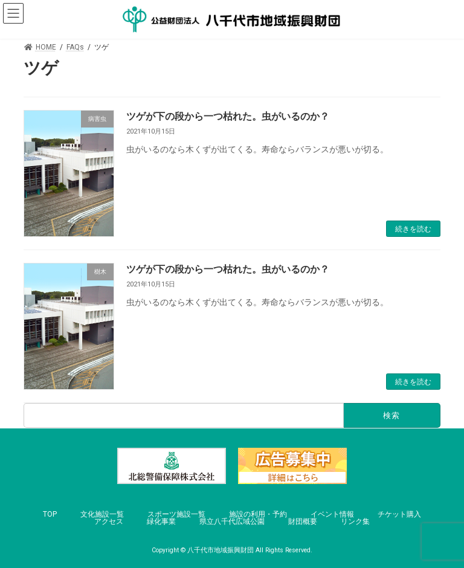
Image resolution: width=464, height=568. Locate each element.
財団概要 (302, 521)
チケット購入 (399, 514)
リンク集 (355, 521)
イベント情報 (332, 514)
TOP (50, 514)
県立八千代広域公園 (232, 521)
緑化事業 (161, 521)
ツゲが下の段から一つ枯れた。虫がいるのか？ (227, 116)
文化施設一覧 (102, 514)
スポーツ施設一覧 (176, 514)
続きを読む (413, 229)
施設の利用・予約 (258, 514)
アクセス (108, 521)
